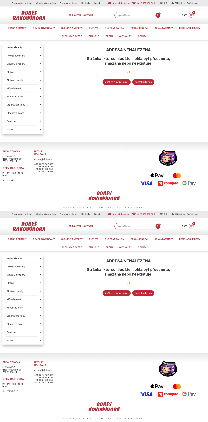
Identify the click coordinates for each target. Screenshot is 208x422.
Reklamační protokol (22, 3)
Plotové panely (114, 28)
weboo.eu (113, 208)
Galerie (97, 3)
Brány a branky (17, 28)
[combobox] (134, 15)
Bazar (109, 36)
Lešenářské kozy (189, 28)
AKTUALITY (125, 36)
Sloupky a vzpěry (72, 28)
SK (165, 3)
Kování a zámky (164, 28)
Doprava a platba (68, 3)
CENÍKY (142, 36)
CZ (161, 3)
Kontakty (85, 3)
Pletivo (93, 28)
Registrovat (192, 3)
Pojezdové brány (44, 28)
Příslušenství (139, 28)
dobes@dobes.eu (120, 3)
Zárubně (93, 36)
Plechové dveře (72, 36)
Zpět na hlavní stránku (116, 82)
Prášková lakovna (81, 15)
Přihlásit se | (179, 3)
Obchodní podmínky (46, 3)
